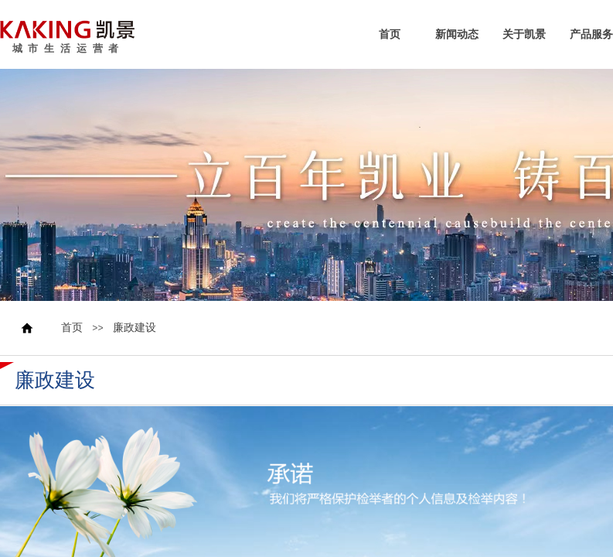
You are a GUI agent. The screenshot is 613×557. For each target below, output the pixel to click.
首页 (389, 35)
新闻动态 (456, 35)
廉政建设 (134, 328)
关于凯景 (524, 35)
